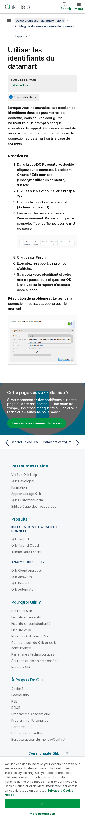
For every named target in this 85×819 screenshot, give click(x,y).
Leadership (20, 695)
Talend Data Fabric (26, 552)
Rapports (21, 36)
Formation (19, 487)
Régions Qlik (21, 667)
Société (17, 689)
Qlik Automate (22, 589)
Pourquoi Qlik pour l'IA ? (30, 636)
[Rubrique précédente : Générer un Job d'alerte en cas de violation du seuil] (22, 443)
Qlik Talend (20, 539)
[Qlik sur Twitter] (67, 753)
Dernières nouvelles (27, 733)
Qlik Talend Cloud (25, 545)
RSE (14, 701)
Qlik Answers (21, 577)
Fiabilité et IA (21, 630)
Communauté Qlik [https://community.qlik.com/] (43, 753)
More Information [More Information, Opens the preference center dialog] (42, 813)
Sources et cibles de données (34, 661)
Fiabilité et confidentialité (30, 623)
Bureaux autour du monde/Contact (38, 739)
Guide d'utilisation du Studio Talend (40, 20)
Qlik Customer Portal (27, 500)
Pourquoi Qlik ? (23, 611)
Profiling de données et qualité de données (44, 26)
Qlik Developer (22, 481)
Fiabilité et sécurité (26, 617)
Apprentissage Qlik (26, 494)
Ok (42, 804)
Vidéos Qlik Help (24, 475)
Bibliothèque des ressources (33, 506)
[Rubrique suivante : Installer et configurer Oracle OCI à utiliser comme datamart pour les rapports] (62, 443)
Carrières (18, 727)
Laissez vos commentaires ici (37, 423)
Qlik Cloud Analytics (26, 570)
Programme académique (30, 714)
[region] (42, 788)
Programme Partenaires (30, 720)
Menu (79, 8)
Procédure (21, 85)
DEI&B (15, 708)
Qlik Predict (20, 583)
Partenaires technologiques (32, 654)
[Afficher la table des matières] (9, 20)
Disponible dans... (26, 97)
